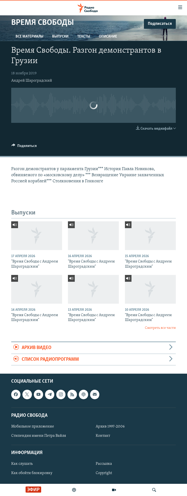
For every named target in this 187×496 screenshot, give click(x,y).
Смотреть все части (160, 328)
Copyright (104, 473)
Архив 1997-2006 (110, 426)
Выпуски (60, 37)
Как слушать (22, 464)
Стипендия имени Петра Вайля (38, 436)
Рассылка (104, 464)
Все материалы (29, 37)
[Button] (24, 147)
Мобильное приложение (32, 426)
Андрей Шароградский (31, 81)
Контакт (103, 436)
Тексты (83, 37)
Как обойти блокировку (31, 473)
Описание (108, 37)
